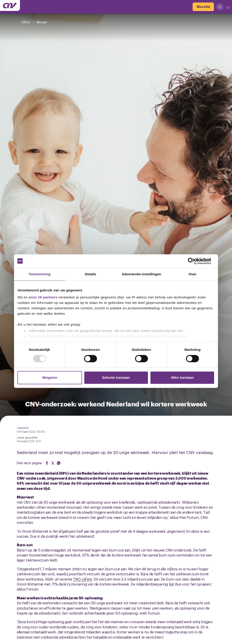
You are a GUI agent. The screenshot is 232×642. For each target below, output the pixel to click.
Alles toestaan (182, 377)
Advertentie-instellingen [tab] (141, 274)
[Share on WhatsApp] (58, 463)
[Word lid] (203, 6)
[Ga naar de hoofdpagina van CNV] (10, 5)
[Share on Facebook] (47, 463)
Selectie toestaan (116, 377)
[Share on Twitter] (53, 463)
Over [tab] (192, 274)
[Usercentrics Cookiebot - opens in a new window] (195, 261)
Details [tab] (90, 274)
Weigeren (49, 377)
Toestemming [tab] (40, 274)
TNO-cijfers (82, 578)
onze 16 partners (43, 297)
